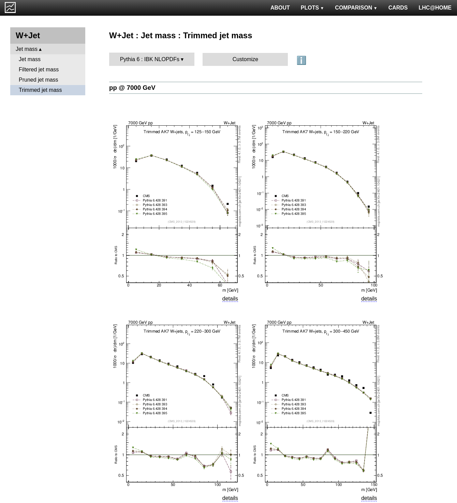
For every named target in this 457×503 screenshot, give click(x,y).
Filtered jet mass (39, 69)
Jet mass (27, 49)
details (230, 299)
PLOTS (312, 8)
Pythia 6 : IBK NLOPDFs (149, 59)
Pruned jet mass (38, 80)
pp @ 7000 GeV (132, 87)
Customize (246, 59)
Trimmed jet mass (40, 90)
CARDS (398, 8)
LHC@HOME (435, 8)
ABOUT (280, 8)
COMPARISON (356, 8)
